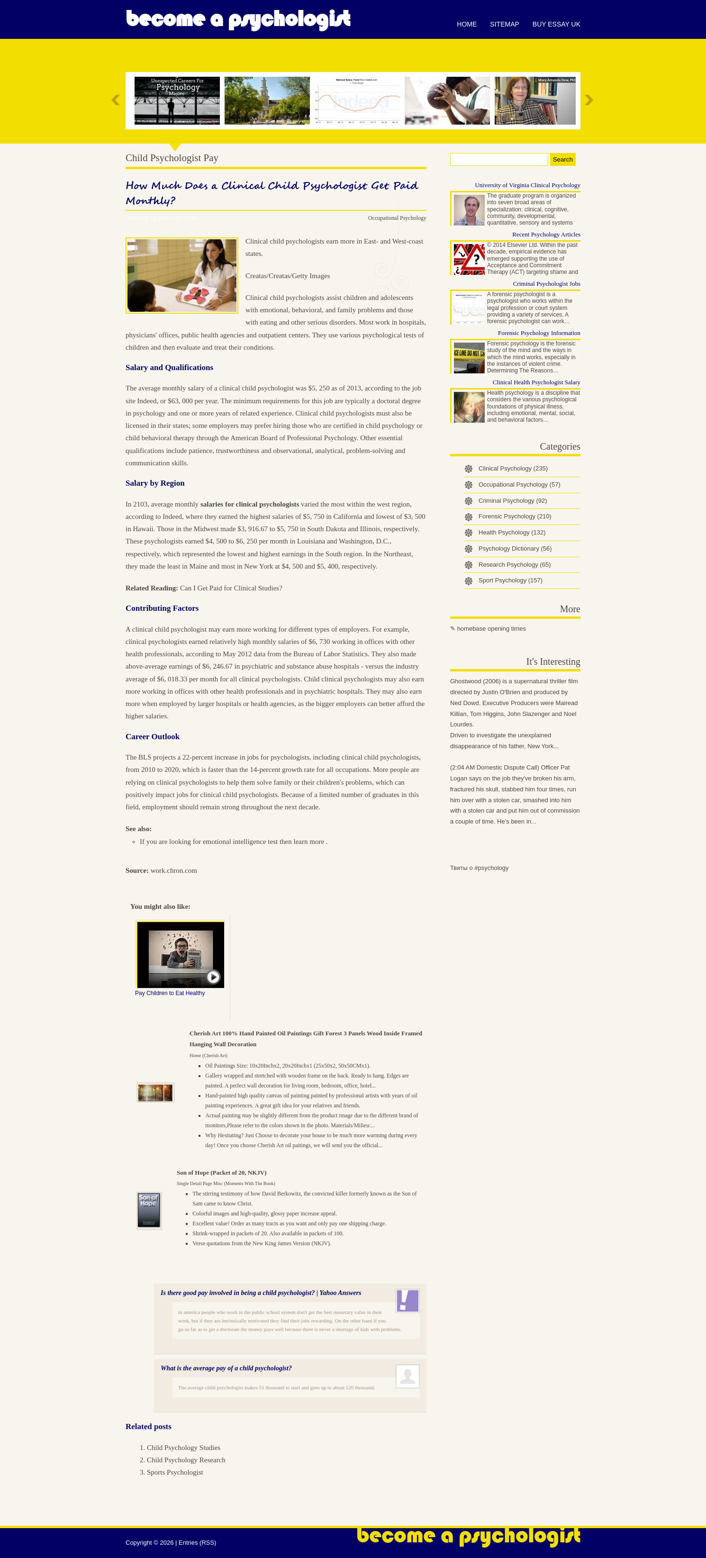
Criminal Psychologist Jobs (546, 283)
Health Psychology (512, 532)
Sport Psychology (511, 580)
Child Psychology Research (186, 1460)
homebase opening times (491, 628)
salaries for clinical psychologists (249, 504)
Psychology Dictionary (515, 548)
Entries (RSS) (197, 1542)
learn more (309, 841)
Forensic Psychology (515, 516)
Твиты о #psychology (479, 867)
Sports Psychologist (175, 1472)
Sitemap (504, 24)
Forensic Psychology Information (539, 332)
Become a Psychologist (238, 19)
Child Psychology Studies (183, 1447)
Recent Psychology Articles (546, 234)
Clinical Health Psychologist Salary (536, 382)
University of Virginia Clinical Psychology (527, 185)
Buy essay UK (556, 24)
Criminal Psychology (513, 500)
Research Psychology (515, 564)
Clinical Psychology (513, 468)
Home (467, 24)
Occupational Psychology (397, 218)
